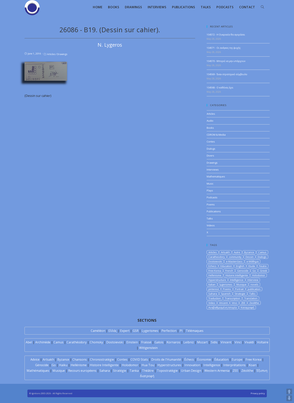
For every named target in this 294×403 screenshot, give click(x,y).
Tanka (134, 370)
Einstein (132, 342)
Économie (204, 359)
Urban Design (191, 370)
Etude (251, 266)
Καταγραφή (247, 307)
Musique (241, 284)
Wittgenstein (148, 348)
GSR (135, 331)
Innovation (192, 365)
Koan (252, 365)
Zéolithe (247, 370)
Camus (262, 252)
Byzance (249, 252)
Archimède (42, 342)
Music (210, 183)
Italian (211, 284)
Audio (210, 120)
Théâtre (148, 370)
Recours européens (82, 370)
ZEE (243, 303)
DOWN (289, 398)
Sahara (212, 293)
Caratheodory (216, 257)
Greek (263, 270)
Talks (210, 218)
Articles (51, 54)
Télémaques (194, 331)
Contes (211, 141)
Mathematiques (216, 176)
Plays (210, 190)
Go (254, 270)
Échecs (189, 359)
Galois (159, 342)
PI (181, 331)
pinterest (213, 289)
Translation (250, 298)
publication (254, 289)
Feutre (263, 266)
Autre (237, 252)
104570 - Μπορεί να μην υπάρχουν (226, 61)
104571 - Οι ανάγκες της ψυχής (224, 47)
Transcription (232, 298)
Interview (252, 280)
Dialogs (211, 148)
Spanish (226, 293)
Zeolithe (254, 303)
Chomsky (96, 342)
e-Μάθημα (253, 261)
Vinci (234, 303)
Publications (214, 211)
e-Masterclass (234, 261)
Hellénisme (79, 365)
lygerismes (225, 284)
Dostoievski (215, 261)
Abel (29, 342)
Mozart (202, 342)
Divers (210, 155)
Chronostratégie (102, 359)
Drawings (62, 54)
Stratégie (119, 370)
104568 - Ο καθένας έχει (220, 87)
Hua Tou (148, 365)
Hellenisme (214, 275)
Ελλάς (112, 331)
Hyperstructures (169, 365)
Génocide (41, 365)
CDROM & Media (216, 134)
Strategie (240, 293)
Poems (211, 204)
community (235, 257)
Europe (237, 359)
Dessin (250, 257)
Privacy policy (258, 393)
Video (211, 303)
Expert (124, 331)
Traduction (214, 298)
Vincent (223, 303)
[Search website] (262, 7)
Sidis (214, 342)
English (240, 266)
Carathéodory (77, 342)
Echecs (212, 266)
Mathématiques (38, 370)
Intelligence (236, 280)
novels (254, 284)
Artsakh (225, 252)
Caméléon (98, 331)
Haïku (63, 365)
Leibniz (188, 342)
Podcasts (212, 197)
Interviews (213, 169)
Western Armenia (216, 370)
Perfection (168, 331)
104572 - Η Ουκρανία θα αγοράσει (226, 34)
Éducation (221, 359)
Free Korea (214, 270)
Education (226, 266)
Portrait (239, 289)
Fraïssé (146, 342)
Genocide (242, 270)
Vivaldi (249, 342)
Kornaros (173, 342)
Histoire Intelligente (236, 275)
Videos (211, 225)
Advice (34, 359)
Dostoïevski (114, 342)
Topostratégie (167, 370)
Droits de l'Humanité (166, 359)
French (229, 270)
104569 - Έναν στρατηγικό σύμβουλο (227, 74)
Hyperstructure (217, 280)
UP (289, 391)
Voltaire (262, 342)
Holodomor (258, 275)
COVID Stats (139, 359)
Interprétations (234, 365)
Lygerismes (150, 331)
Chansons (79, 359)
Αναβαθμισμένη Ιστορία (222, 307)
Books (210, 127)
